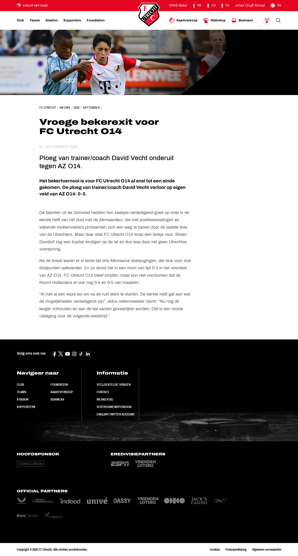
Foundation (59, 384)
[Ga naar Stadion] (51, 20)
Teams (21, 392)
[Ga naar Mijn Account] (267, 20)
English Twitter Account (116, 414)
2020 (76, 107)
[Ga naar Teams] (35, 20)
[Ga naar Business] (242, 20)
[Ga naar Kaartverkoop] (183, 20)
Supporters (26, 407)
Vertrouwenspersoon (114, 407)
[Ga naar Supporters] (72, 20)
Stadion (22, 399)
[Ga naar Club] (20, 20)
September (91, 107)
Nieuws (65, 107)
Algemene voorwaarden (266, 549)
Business (57, 399)
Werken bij (105, 399)
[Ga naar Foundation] (96, 20)
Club (20, 384)
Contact (103, 392)
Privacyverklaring (236, 549)
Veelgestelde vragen (114, 384)
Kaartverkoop (62, 392)
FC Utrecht (47, 107)
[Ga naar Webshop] (214, 20)
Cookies (215, 549)
